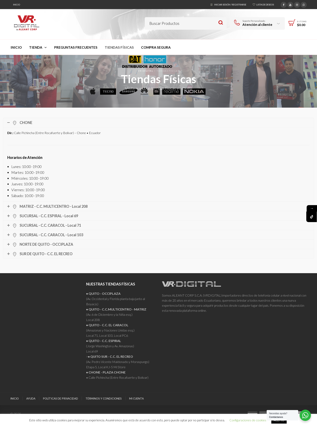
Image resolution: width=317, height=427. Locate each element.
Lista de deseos (265, 4)
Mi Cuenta (136, 398)
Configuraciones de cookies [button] (247, 420)
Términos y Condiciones (104, 398)
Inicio (16, 4)
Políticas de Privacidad (60, 398)
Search (220, 22)
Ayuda (30, 398)
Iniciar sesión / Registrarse (230, 4)
